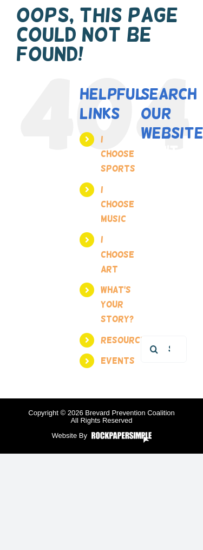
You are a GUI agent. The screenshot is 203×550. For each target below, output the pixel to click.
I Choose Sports (118, 154)
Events (118, 360)
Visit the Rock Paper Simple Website (121, 437)
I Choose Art (117, 254)
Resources (126, 340)
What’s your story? (117, 304)
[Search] (154, 349)
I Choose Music (117, 204)
